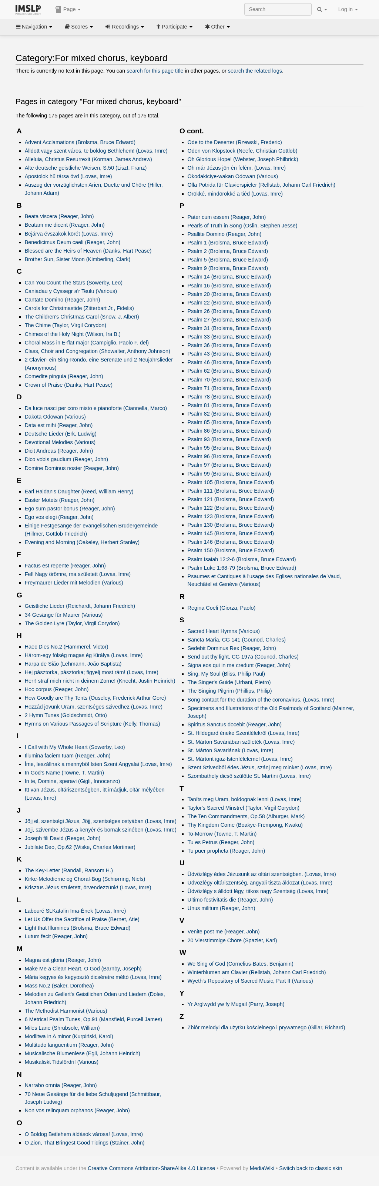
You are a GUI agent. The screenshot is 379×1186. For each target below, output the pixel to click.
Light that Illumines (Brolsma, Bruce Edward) (78, 928)
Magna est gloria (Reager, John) (63, 960)
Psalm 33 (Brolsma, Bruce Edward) (229, 337)
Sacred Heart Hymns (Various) (224, 631)
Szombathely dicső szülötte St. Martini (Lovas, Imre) (249, 776)
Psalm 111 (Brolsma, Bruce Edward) (231, 491)
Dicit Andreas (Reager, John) (59, 451)
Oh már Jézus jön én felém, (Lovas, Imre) (237, 168)
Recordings (124, 27)
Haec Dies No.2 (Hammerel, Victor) (66, 647)
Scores (79, 27)
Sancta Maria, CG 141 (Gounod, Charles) (237, 640)
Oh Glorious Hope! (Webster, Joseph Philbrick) (243, 159)
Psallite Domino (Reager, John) (225, 234)
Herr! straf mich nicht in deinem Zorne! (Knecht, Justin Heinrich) (100, 681)
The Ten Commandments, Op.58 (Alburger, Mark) (246, 816)
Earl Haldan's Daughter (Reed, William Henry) (79, 491)
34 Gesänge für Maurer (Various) (64, 615)
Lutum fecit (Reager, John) (56, 936)
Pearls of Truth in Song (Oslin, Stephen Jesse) (243, 226)
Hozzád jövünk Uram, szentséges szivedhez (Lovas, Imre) (93, 707)
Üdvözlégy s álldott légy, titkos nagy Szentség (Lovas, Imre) (258, 891)
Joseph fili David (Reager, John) (63, 838)
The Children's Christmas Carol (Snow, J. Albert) (82, 317)
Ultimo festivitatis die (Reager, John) (230, 900)
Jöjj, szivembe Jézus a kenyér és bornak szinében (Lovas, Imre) (101, 830)
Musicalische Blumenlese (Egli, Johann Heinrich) (82, 1053)
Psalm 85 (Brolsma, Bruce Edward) (229, 422)
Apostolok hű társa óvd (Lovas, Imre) (68, 176)
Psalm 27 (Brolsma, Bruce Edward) (229, 320)
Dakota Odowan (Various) (55, 417)
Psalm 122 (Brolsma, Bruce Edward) (231, 508)
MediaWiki (262, 1168)
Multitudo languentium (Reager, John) (69, 1045)
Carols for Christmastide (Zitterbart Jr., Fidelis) (79, 308)
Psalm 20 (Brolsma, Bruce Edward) (229, 294)
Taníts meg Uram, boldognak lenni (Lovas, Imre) (245, 799)
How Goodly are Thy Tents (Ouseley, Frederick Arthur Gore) (95, 698)
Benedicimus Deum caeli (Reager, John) (72, 242)
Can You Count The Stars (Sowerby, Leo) (74, 283)
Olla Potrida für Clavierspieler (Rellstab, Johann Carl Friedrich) (262, 185)
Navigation (34, 27)
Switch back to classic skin (310, 1168)
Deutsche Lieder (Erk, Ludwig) (61, 434)
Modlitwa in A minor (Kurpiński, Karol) (69, 1036)
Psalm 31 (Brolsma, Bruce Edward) (229, 328)
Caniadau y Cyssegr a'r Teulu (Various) (71, 291)
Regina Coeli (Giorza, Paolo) (222, 608)
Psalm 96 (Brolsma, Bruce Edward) (229, 456)
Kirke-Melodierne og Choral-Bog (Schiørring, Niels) (85, 879)
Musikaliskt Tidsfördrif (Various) (62, 1062)
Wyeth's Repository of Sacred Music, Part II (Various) (250, 981)
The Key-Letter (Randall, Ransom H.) (69, 870)
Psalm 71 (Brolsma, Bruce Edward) (229, 388)
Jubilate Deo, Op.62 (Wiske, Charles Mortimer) (80, 847)
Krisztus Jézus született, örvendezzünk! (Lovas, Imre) (88, 887)
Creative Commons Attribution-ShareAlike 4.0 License (151, 1168)
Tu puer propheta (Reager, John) (226, 851)
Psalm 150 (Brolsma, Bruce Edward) (231, 550)
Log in (348, 9)
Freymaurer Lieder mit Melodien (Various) (74, 583)
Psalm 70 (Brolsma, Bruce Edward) (229, 380)
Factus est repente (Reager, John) (65, 566)
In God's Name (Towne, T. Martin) (64, 773)
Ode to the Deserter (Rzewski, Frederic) (235, 142)
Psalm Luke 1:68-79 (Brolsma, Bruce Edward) (242, 568)
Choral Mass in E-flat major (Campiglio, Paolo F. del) (87, 343)
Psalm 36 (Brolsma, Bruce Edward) (229, 345)
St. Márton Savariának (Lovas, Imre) (231, 750)
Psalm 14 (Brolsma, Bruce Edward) (229, 277)
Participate (174, 27)
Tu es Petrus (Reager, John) (221, 842)
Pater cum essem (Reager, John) (227, 217)
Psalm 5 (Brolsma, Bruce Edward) (228, 260)
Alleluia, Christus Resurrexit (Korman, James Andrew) (88, 159)
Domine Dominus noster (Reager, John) (72, 468)
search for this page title (155, 71)
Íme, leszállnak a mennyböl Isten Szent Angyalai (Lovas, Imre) (98, 764)
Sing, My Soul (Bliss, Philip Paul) (226, 674)
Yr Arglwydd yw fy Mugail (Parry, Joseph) (236, 1004)
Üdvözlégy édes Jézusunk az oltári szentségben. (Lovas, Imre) (262, 874)
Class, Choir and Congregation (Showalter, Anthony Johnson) (97, 351)
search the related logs (255, 71)
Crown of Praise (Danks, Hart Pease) (69, 385)
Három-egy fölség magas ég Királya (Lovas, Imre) (84, 655)
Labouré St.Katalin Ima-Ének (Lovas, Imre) (75, 911)
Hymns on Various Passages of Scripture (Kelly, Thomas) (92, 724)
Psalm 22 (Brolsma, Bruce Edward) (229, 303)
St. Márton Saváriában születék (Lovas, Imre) (241, 742)
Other (217, 27)
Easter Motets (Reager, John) (60, 500)
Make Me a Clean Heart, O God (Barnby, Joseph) (83, 969)
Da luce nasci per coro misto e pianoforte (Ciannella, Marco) (96, 408)
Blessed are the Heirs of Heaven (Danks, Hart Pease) (88, 251)
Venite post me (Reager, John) (224, 932)
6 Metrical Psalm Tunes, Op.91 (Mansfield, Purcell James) (93, 1019)
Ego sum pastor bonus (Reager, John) (70, 509)
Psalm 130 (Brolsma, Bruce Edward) (231, 525)
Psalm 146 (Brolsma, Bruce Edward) (231, 542)
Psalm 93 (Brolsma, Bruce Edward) (229, 439)
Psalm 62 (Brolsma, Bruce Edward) (229, 371)
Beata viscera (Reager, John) (59, 216)
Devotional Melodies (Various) (60, 442)
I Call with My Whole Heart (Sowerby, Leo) (75, 747)
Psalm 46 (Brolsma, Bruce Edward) (229, 362)
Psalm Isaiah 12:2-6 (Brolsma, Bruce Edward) (242, 559)
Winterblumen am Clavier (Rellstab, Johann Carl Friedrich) (257, 972)
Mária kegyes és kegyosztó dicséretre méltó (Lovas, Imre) (93, 977)
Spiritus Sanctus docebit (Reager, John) (235, 724)
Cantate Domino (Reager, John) (62, 300)
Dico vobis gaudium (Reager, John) (66, 459)
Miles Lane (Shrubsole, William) (62, 1028)
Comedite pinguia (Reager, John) (64, 376)
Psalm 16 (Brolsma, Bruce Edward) (229, 286)
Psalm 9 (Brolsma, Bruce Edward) (228, 268)
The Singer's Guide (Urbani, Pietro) (229, 682)
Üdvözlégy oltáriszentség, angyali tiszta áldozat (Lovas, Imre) (260, 883)
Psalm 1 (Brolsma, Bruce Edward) (228, 243)
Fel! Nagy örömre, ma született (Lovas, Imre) (78, 574)
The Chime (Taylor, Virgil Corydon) (65, 325)
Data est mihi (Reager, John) (59, 425)
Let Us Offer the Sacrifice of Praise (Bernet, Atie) (82, 919)
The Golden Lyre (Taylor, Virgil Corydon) (72, 623)
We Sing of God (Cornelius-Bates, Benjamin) (241, 964)
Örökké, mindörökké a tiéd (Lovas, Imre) (235, 194)
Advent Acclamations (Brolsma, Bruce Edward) (80, 142)
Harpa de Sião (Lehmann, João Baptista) (73, 664)
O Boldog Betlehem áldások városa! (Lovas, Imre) (84, 1134)
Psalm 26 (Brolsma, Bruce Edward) (229, 311)
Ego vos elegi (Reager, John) (59, 517)
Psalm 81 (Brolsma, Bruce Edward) (229, 405)
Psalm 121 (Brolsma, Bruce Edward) (231, 499)
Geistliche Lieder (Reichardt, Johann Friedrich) (80, 606)
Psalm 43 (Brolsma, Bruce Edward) (229, 354)
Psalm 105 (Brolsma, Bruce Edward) (231, 482)
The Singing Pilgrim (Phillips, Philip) (230, 691)
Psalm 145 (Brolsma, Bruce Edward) (231, 533)
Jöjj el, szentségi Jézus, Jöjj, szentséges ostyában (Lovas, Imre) (101, 821)
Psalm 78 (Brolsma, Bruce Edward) (229, 397)
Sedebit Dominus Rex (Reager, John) (232, 648)
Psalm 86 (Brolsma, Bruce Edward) (229, 431)
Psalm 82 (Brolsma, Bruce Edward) (229, 414)
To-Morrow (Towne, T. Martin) (222, 834)
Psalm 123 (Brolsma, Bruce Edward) (231, 516)
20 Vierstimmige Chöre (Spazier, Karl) (232, 940)
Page (68, 9)
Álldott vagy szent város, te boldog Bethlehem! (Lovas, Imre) (96, 151)
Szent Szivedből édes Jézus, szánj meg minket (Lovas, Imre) (260, 767)
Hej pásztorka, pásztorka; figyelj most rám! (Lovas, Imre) (91, 672)
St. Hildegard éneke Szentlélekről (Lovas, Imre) (244, 733)
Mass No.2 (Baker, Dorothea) (59, 986)
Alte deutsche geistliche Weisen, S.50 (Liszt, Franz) (86, 168)
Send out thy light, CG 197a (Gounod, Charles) (243, 657)
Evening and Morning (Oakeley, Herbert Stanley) (82, 542)
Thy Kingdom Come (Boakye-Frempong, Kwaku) (245, 825)
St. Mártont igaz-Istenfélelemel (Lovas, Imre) (240, 759)
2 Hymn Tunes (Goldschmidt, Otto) (66, 715)
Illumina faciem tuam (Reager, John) (68, 756)
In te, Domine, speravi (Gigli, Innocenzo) (72, 781)
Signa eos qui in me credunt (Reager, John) (239, 665)
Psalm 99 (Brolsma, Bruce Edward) (229, 474)
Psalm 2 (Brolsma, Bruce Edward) (228, 251)
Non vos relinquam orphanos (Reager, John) (77, 1110)
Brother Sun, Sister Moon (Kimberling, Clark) (78, 259)
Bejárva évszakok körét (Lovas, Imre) (69, 234)
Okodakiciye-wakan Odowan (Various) (233, 176)
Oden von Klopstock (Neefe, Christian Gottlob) (243, 151)
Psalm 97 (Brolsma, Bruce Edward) (229, 465)
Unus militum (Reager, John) (221, 908)
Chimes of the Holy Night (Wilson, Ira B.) (73, 334)
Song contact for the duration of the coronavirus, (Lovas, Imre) (261, 700)
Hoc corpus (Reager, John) (57, 689)
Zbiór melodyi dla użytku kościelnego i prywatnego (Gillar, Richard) (266, 1027)
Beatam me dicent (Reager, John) (65, 225)
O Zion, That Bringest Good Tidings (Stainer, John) (85, 1143)
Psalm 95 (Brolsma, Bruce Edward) (229, 448)
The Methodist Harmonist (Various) (66, 1011)
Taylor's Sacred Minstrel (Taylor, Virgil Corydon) (244, 808)
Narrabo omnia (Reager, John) (61, 1085)
